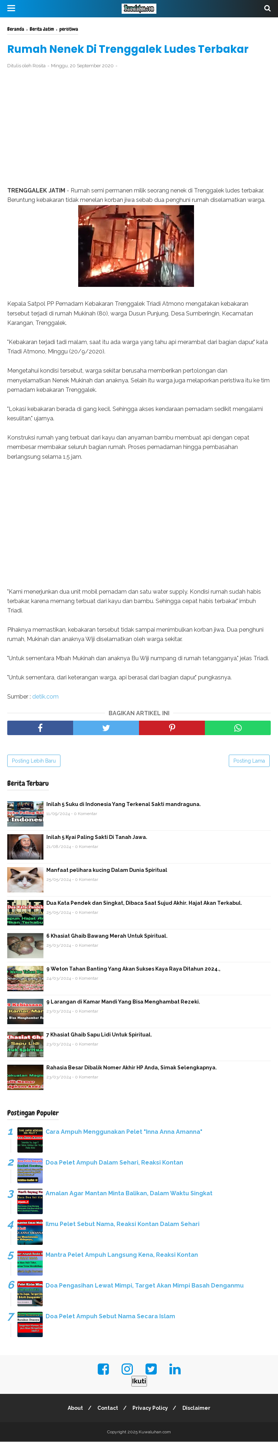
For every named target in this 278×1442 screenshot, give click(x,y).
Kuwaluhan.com (155, 1432)
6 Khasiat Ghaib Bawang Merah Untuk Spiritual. (107, 936)
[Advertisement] (139, 128)
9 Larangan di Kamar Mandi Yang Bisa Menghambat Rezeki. (123, 1002)
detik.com (45, 697)
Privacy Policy (151, 1408)
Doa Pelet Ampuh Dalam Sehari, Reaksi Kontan (114, 1162)
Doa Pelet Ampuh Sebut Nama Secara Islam (110, 1316)
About (73, 1408)
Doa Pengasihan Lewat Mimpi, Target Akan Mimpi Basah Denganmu (145, 1285)
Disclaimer (198, 1408)
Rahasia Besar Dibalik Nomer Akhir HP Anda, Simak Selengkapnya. (131, 1068)
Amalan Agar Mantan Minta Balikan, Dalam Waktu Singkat (129, 1193)
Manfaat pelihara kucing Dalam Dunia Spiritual (106, 870)
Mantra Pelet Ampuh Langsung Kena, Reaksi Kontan (122, 1255)
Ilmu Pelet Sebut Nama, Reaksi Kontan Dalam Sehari (122, 1224)
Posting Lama (249, 761)
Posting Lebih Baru (34, 761)
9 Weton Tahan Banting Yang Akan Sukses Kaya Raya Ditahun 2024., (133, 969)
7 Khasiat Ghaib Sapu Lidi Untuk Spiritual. (99, 1035)
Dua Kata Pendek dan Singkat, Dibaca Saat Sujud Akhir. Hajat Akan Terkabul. (144, 903)
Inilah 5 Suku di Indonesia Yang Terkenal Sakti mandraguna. (123, 804)
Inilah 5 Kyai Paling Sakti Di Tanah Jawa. (96, 837)
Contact (107, 1408)
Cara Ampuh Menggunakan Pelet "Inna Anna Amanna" (124, 1132)
